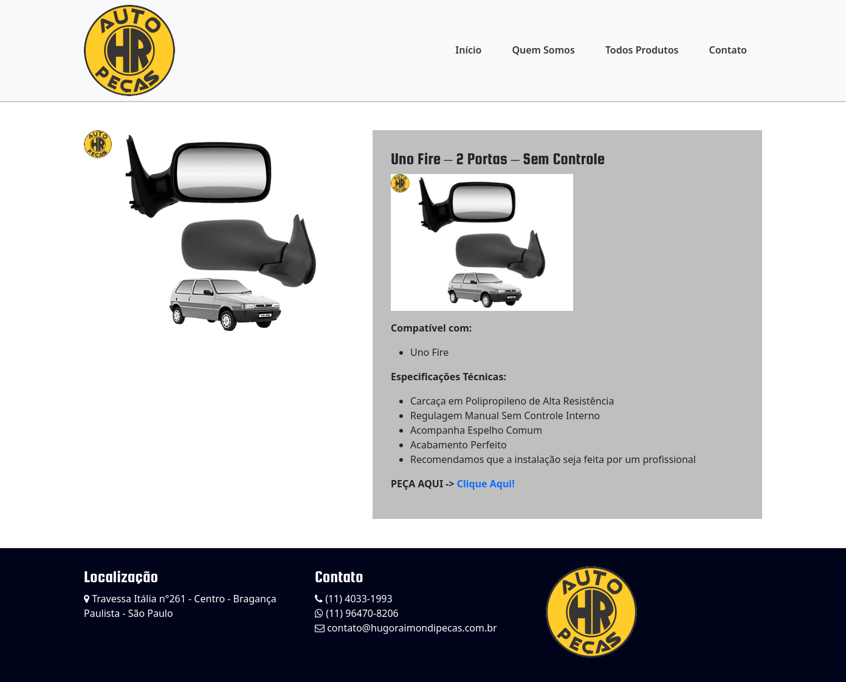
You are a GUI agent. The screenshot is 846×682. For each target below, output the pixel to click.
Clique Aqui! (486, 483)
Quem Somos (543, 50)
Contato (728, 50)
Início (468, 50)
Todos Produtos (642, 50)
